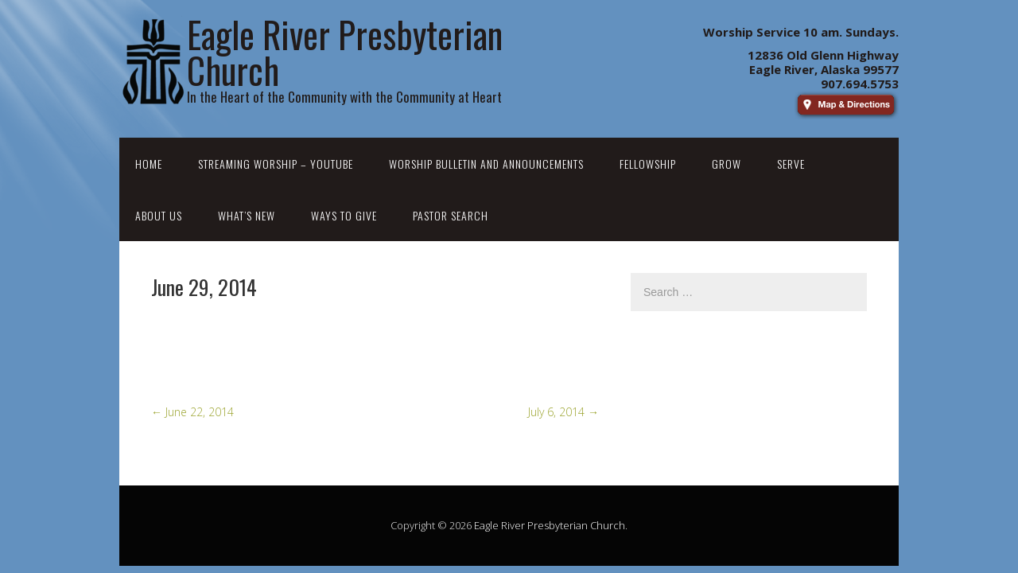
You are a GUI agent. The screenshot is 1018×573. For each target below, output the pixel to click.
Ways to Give (344, 215)
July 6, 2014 (563, 411)
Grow (726, 163)
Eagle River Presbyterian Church (549, 525)
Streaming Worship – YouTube (275, 163)
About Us (158, 215)
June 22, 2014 (192, 411)
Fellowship (648, 163)
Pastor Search (450, 215)
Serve (791, 163)
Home (148, 163)
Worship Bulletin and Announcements (486, 163)
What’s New (246, 215)
